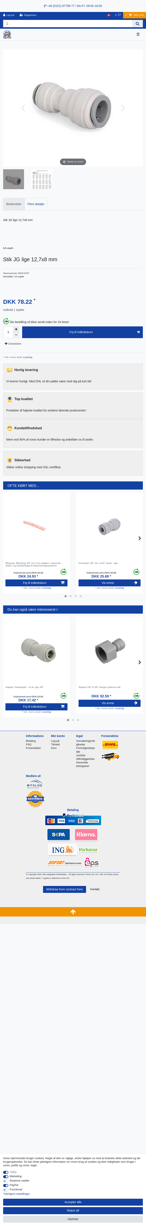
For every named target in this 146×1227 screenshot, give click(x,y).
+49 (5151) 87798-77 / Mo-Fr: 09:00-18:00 (73, 6)
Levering (27, 357)
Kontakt (94, 889)
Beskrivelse (13, 204)
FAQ (28, 744)
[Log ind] (9, 15)
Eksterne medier (19, 1180)
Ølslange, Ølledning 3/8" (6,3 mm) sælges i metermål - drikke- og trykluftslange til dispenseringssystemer (33, 564)
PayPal (14, 1185)
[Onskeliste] (118, 15)
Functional (16, 1189)
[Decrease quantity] (16, 335)
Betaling (31, 740)
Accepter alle (73, 1202)
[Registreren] (28, 15)
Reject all (73, 1210)
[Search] (137, 23)
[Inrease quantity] (16, 329)
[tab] (13, 204)
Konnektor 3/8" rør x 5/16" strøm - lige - (99, 563)
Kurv (54, 748)
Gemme (73, 1219)
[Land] (109, 15)
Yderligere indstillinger (16, 1193)
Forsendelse (33, 748)
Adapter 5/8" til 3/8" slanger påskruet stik (100, 687)
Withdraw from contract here (64, 889)
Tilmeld (55, 744)
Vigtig (13, 1171)
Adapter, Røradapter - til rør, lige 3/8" (24, 687)
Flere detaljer (36, 204)
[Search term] (67, 23)
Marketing (16, 1176)
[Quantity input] (8, 332)
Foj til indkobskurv (104, 332)
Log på (55, 740)
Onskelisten (13, 343)
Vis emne (119, 582)
